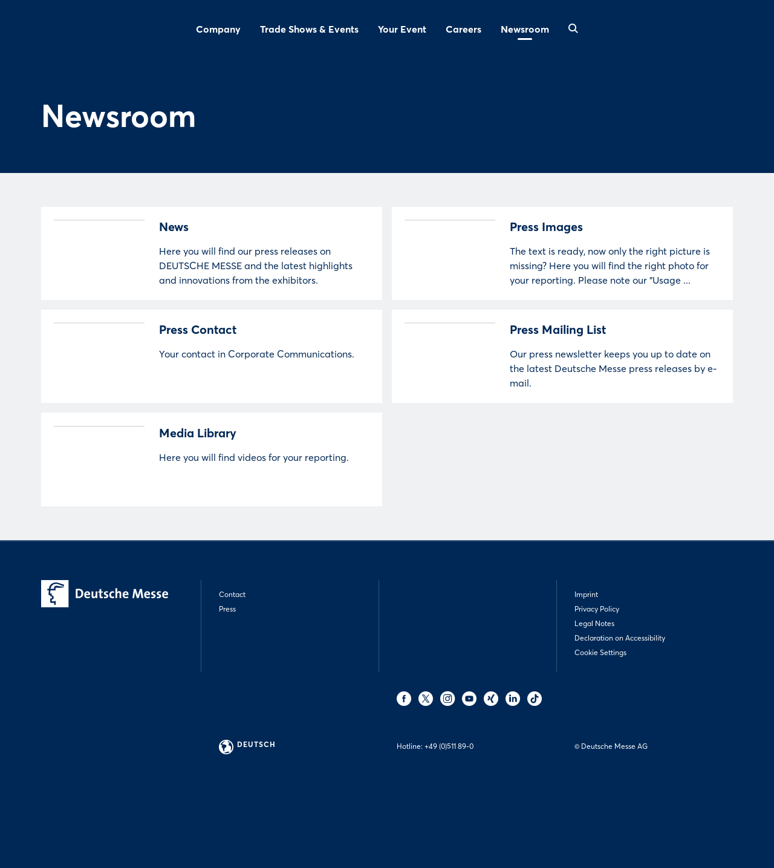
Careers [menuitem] (463, 29)
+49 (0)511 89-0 (448, 821)
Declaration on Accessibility (619, 713)
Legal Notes (594, 698)
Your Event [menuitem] (402, 29)
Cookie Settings (600, 728)
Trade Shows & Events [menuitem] (309, 29)
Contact (232, 669)
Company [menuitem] (218, 29)
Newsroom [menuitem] (525, 29)
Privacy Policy (596, 684)
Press (227, 684)
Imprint (586, 669)
